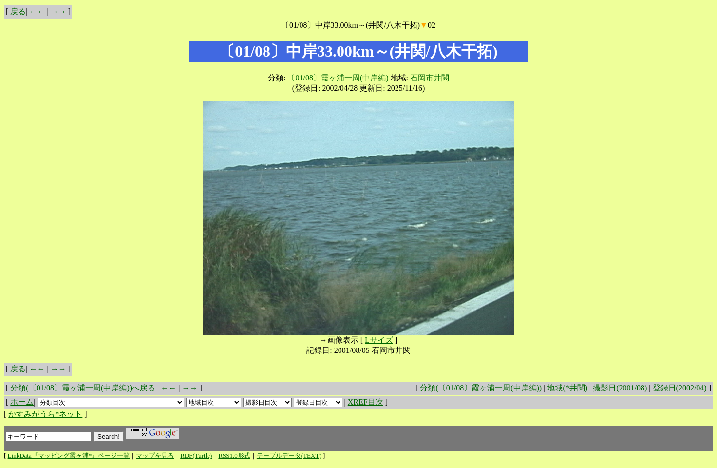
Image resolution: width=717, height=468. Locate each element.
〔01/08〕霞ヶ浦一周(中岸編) (337, 78)
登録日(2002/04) (680, 388)
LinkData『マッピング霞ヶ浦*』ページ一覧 (69, 455)
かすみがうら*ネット (45, 414)
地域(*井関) (567, 388)
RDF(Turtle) (196, 455)
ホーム (22, 402)
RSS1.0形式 (234, 455)
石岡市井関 (429, 78)
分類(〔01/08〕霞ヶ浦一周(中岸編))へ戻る (82, 388)
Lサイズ (379, 340)
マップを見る (155, 455)
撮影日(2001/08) (620, 388)
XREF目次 (365, 402)
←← (37, 11)
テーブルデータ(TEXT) (289, 455)
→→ (58, 11)
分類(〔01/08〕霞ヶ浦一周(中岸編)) (481, 388)
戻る (18, 11)
